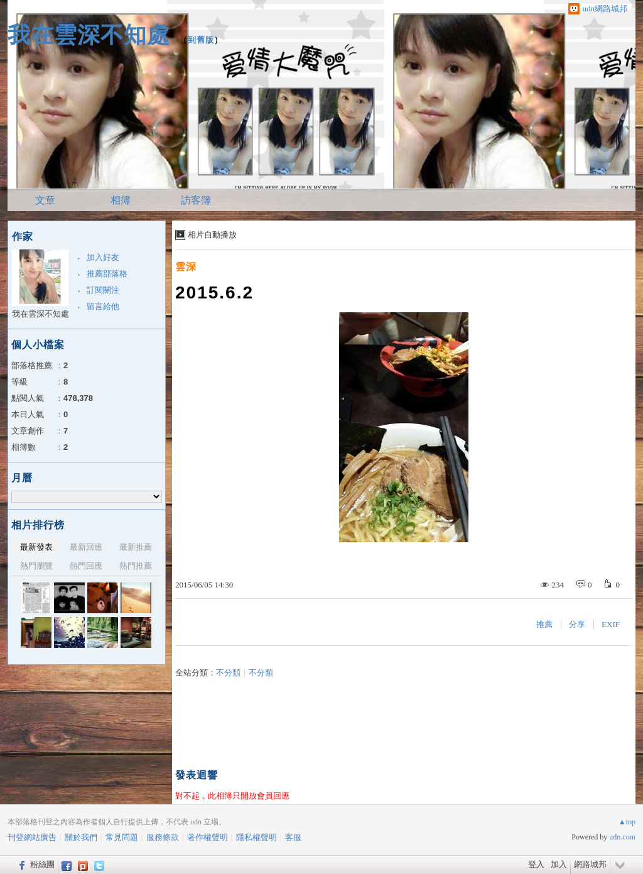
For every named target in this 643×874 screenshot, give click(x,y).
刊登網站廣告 (32, 837)
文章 (45, 200)
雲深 (186, 266)
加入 (559, 864)
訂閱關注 (103, 290)
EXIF (611, 624)
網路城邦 (590, 864)
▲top (627, 821)
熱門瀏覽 (36, 566)
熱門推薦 (135, 566)
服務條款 (162, 837)
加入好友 (103, 257)
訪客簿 (196, 200)
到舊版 (201, 40)
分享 (577, 624)
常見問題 (121, 837)
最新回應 (86, 547)
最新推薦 (135, 547)
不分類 (228, 672)
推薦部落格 (107, 273)
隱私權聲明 (256, 837)
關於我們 (81, 837)
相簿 (121, 200)
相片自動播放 (212, 234)
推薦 (544, 624)
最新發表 (36, 547)
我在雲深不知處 (89, 35)
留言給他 (103, 306)
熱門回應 (86, 566)
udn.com (622, 837)
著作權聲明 (207, 837)
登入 (536, 864)
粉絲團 (42, 864)
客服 (293, 837)
